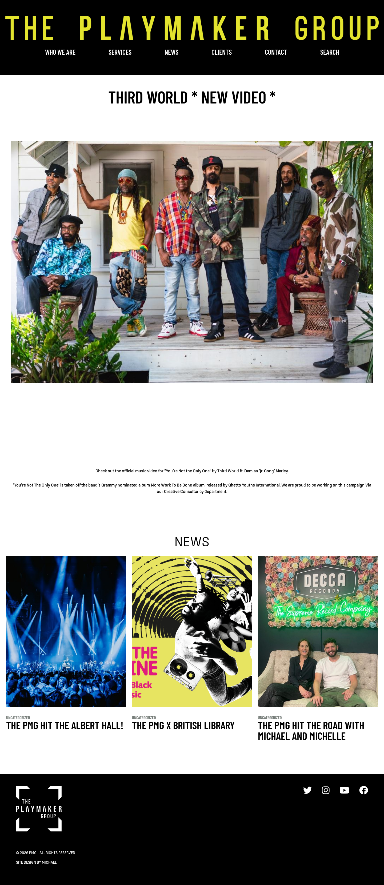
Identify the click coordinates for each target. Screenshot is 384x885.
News (171, 52)
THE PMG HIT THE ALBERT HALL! (64, 725)
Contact (276, 52)
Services (120, 52)
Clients (221, 52)
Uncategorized (18, 717)
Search (329, 52)
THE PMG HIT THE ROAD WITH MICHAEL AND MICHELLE (311, 730)
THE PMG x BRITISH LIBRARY (183, 725)
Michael (49, 862)
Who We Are (60, 52)
